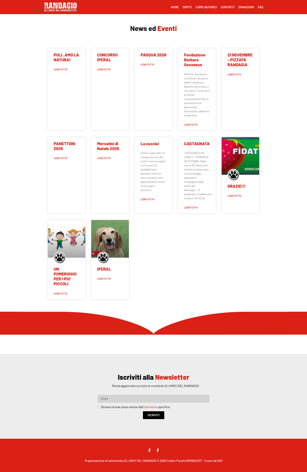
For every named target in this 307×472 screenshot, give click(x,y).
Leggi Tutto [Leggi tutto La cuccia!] (147, 199)
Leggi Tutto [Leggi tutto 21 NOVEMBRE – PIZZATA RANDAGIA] (234, 74)
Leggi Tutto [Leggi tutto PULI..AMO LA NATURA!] (60, 69)
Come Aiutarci (206, 7)
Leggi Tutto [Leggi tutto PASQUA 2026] (147, 64)
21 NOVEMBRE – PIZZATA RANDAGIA (240, 59)
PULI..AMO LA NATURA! (66, 57)
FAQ (260, 7)
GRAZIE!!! (237, 186)
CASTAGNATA (197, 143)
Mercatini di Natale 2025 (108, 146)
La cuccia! (150, 143)
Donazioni (246, 7)
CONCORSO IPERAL (107, 57)
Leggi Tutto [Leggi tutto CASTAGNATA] (191, 207)
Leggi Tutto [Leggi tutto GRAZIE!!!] (234, 195)
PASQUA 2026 (153, 54)
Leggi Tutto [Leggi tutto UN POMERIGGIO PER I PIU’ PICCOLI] (60, 293)
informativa (150, 407)
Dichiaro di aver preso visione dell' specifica (135, 407)
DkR (219, 460)
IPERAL (104, 268)
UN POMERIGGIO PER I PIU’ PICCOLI (65, 276)
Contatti (228, 7)
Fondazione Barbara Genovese (194, 59)
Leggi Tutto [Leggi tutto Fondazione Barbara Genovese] (191, 124)
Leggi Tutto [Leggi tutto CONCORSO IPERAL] (104, 69)
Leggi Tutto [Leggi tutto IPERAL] (104, 278)
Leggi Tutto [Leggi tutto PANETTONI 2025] (60, 158)
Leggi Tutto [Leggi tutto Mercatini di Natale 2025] (104, 158)
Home (175, 7)
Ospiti (187, 7)
